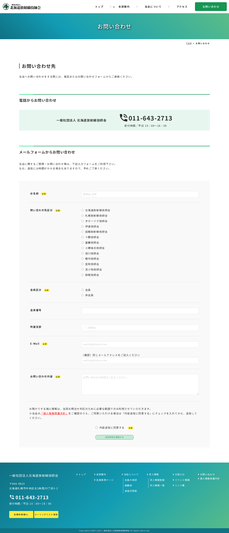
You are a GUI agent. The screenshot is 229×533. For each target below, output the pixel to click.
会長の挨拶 (131, 480)
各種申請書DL (21, 514)
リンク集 (180, 485)
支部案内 (124, 6)
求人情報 (154, 474)
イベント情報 (182, 480)
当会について (153, 6)
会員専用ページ (105, 480)
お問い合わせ (211, 6)
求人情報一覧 (157, 485)
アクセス (182, 6)
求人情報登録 (157, 480)
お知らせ (180, 474)
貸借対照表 (131, 491)
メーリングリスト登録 (46, 514)
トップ (99, 6)
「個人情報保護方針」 (54, 413)
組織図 (128, 485)
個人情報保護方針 (210, 478)
